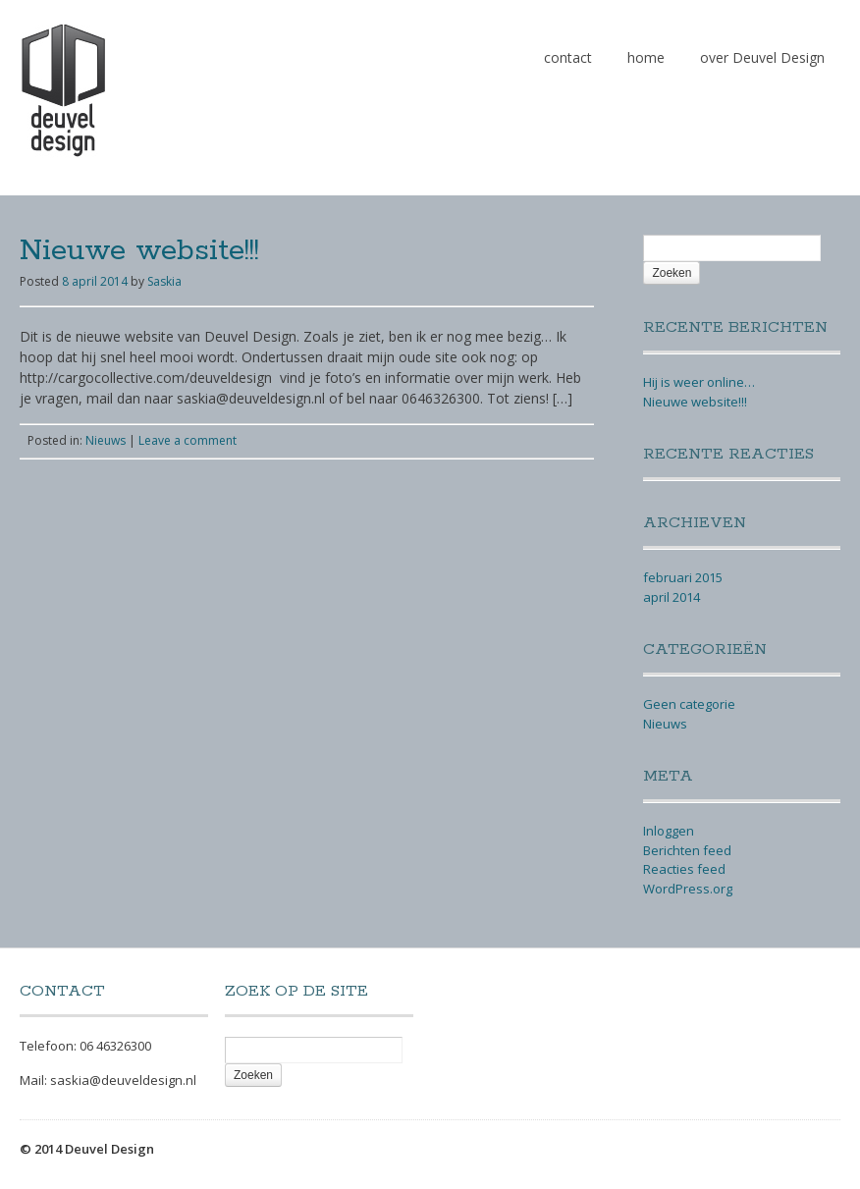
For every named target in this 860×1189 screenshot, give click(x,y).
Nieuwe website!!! (139, 251)
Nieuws (105, 440)
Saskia (164, 281)
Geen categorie (689, 704)
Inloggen (668, 830)
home (646, 57)
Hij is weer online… (699, 382)
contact (568, 57)
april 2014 (671, 597)
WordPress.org (687, 888)
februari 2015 (683, 577)
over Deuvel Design (762, 57)
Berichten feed (687, 850)
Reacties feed (684, 869)
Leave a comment (187, 440)
